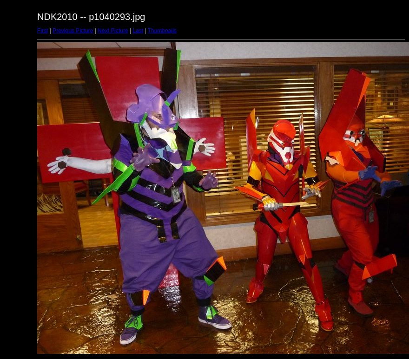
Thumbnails (162, 30)
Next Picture (113, 30)
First (42, 30)
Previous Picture (73, 30)
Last (137, 30)
